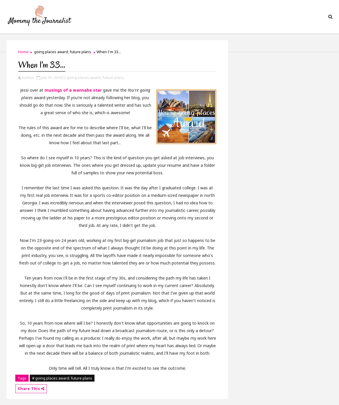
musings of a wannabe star (73, 90)
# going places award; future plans (62, 378)
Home (23, 51)
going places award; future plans (62, 51)
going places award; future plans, (96, 77)
